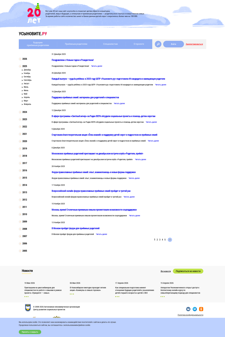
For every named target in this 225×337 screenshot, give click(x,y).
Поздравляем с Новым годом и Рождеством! (73, 59)
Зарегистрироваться (194, 44)
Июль (26, 87)
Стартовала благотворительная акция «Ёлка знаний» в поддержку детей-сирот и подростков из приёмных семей (104, 134)
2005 (24, 250)
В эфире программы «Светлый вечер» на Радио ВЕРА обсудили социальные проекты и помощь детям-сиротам (103, 116)
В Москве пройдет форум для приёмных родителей (75, 228)
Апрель (27, 97)
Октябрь (27, 76)
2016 (24, 170)
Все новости (166, 271)
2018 (24, 155)
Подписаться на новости (188, 271)
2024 (24, 111)
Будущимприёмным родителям (38, 44)
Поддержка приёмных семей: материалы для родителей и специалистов (85, 97)
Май (25, 93)
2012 (24, 199)
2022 (24, 126)
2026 (24, 58)
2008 (24, 228)
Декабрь (27, 69)
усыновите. (33, 33)
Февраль (27, 104)
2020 (24, 141)
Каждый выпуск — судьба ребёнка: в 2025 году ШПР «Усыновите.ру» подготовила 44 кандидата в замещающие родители (108, 78)
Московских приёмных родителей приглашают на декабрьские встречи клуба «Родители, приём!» (97, 153)
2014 (24, 184)
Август (26, 83)
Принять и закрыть (30, 332)
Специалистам (110, 44)
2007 (24, 236)
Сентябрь (28, 80)
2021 (24, 133)
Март (26, 100)
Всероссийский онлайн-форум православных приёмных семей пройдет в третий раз (91, 190)
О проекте (139, 44)
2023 (24, 119)
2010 (24, 214)
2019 (24, 148)
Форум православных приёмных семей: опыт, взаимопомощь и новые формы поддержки (94, 172)
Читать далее (96, 66)
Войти (173, 44)
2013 (24, 192)
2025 (24, 66)
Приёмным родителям (76, 44)
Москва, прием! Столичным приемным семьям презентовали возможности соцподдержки (94, 209)
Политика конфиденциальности (190, 315)
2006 (24, 243)
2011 (24, 206)
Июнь (26, 90)
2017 (24, 163)
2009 (24, 221)
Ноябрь (27, 73)
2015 (24, 177)
